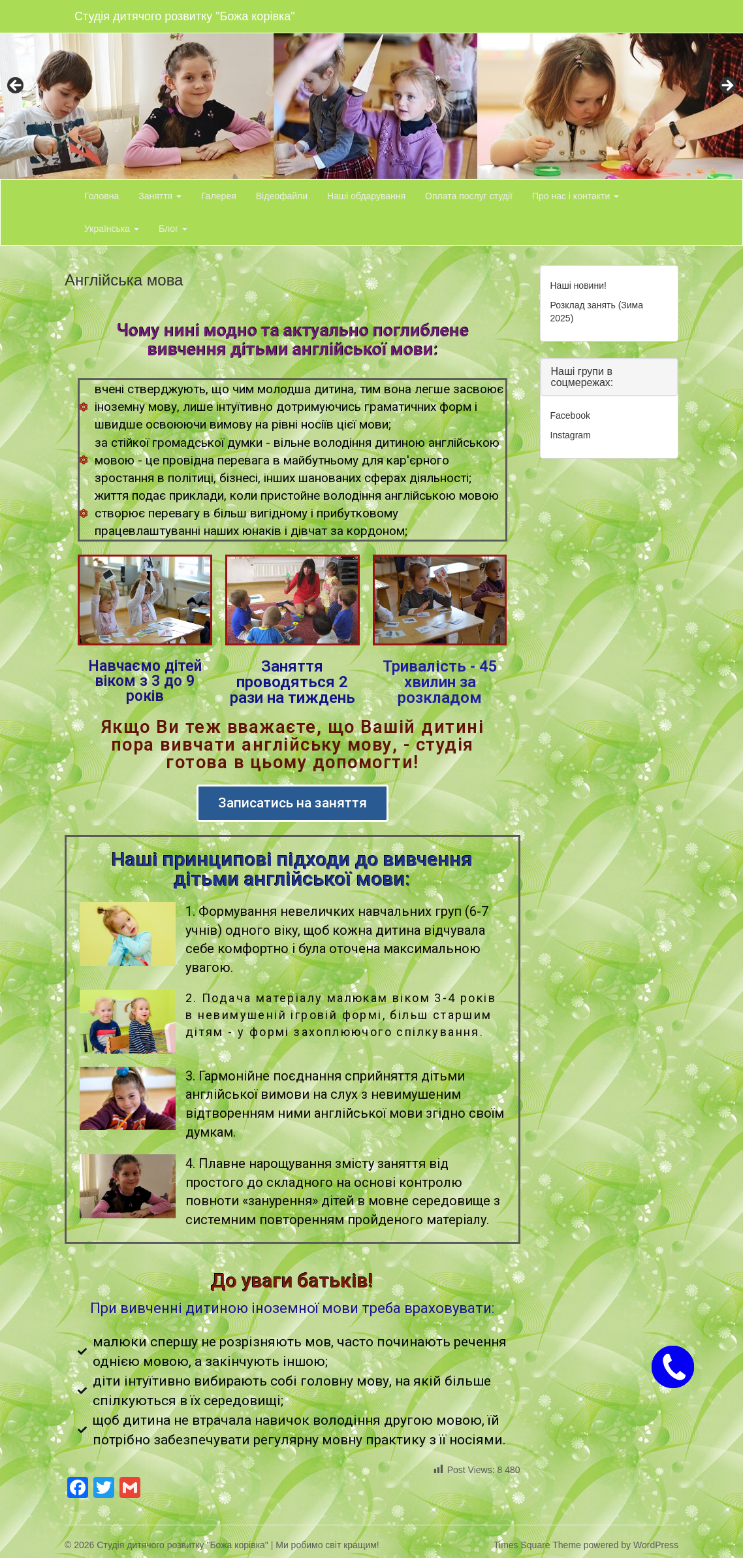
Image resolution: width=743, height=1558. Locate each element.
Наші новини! (578, 285)
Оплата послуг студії (469, 196)
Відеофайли (282, 196)
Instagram (570, 435)
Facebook (570, 415)
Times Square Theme (537, 1545)
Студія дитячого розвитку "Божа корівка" (184, 16)
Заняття (160, 196)
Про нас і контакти (575, 196)
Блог (173, 228)
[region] (371, 89)
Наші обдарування (366, 196)
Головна (101, 196)
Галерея (218, 196)
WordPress (655, 1545)
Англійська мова (124, 280)
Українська (111, 228)
